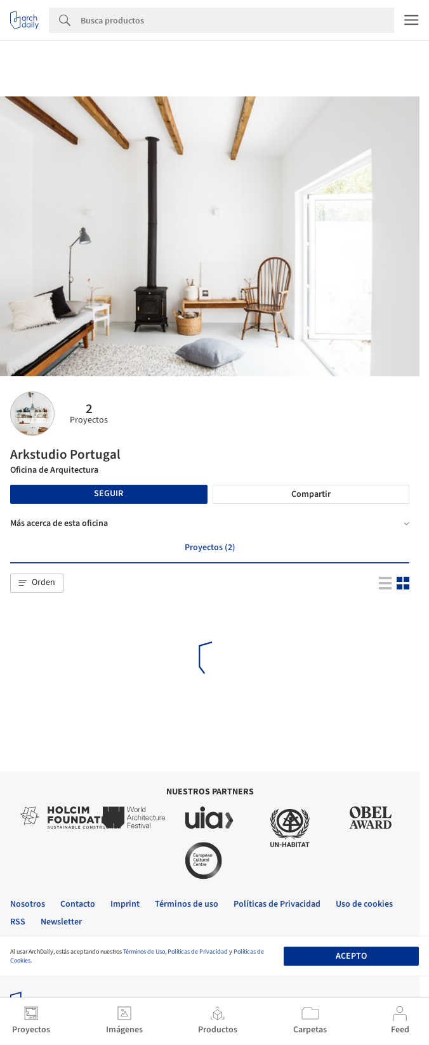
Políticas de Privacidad (198, 951)
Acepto (351, 956)
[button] (36, 583)
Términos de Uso (144, 951)
